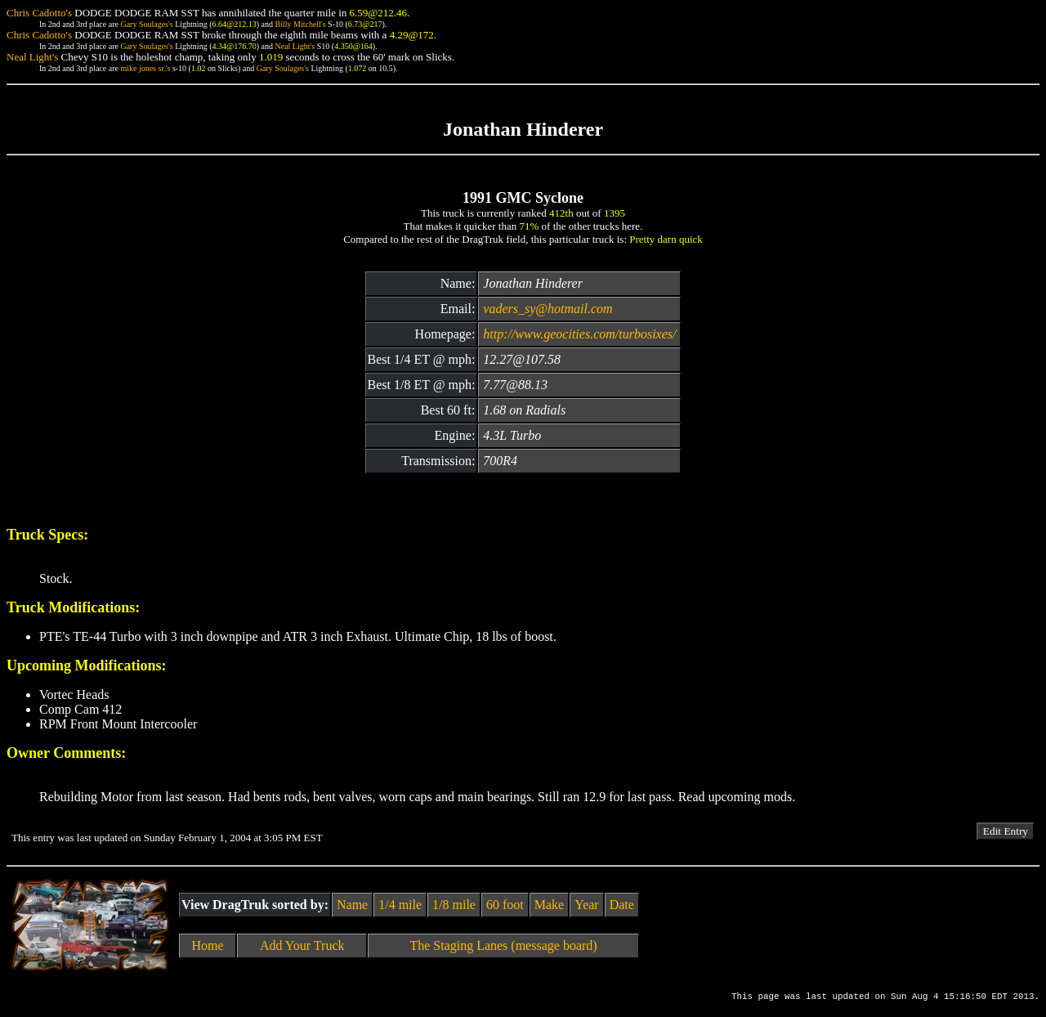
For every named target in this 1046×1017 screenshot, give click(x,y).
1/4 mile (400, 905)
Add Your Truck (302, 945)
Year (586, 905)
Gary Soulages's (146, 24)
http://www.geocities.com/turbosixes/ (579, 334)
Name (352, 905)
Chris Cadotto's (39, 13)
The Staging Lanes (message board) (503, 945)
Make (549, 905)
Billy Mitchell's (300, 24)
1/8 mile (454, 905)
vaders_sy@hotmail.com (547, 309)
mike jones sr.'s (145, 68)
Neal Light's (295, 46)
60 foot (505, 905)
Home (208, 945)
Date (622, 905)
